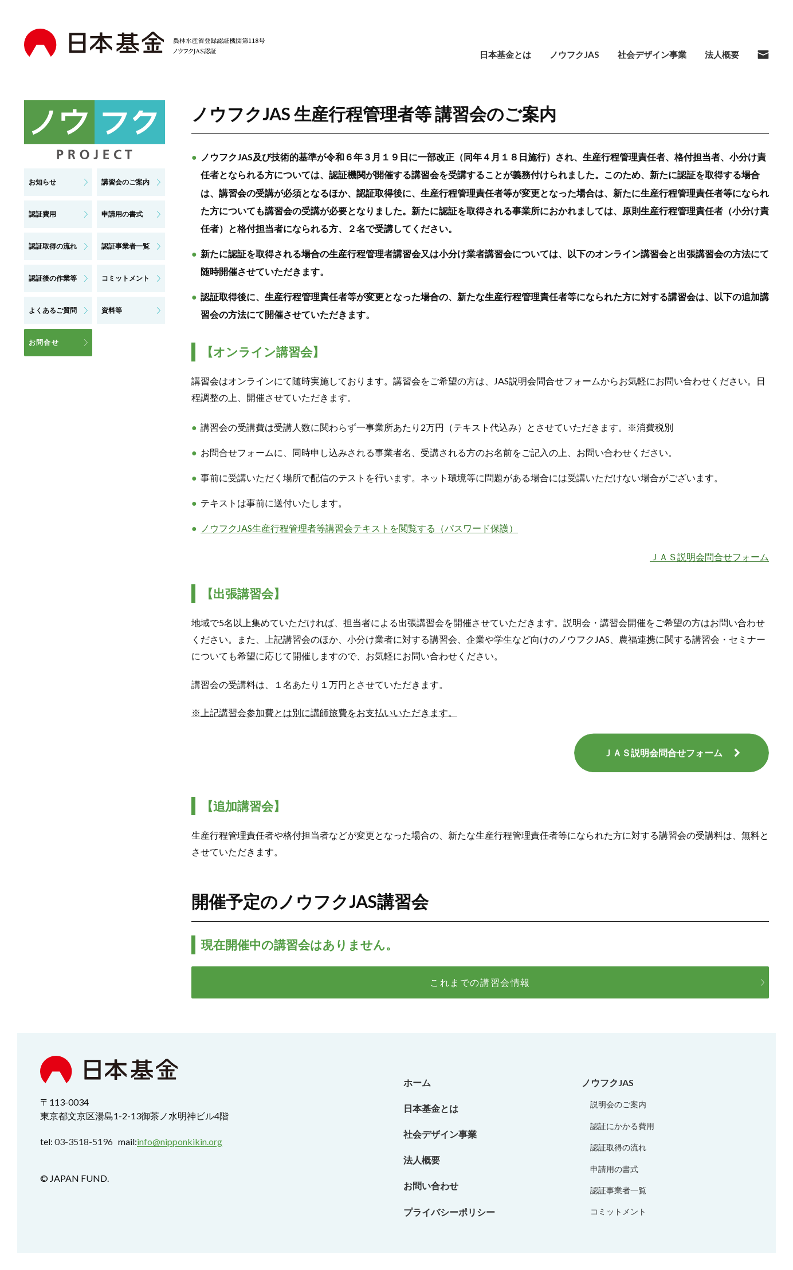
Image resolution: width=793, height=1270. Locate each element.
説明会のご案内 (618, 1104)
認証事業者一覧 (618, 1190)
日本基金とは (430, 1108)
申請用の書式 (614, 1169)
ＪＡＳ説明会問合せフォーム (709, 556)
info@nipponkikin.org (179, 1141)
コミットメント (618, 1211)
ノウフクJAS (608, 1082)
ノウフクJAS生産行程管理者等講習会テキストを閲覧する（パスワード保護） (359, 527)
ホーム (417, 1082)
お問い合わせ (430, 1185)
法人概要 (421, 1159)
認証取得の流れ (618, 1147)
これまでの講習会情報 (480, 982)
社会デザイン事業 (440, 1134)
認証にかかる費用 (622, 1126)
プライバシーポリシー (449, 1211)
